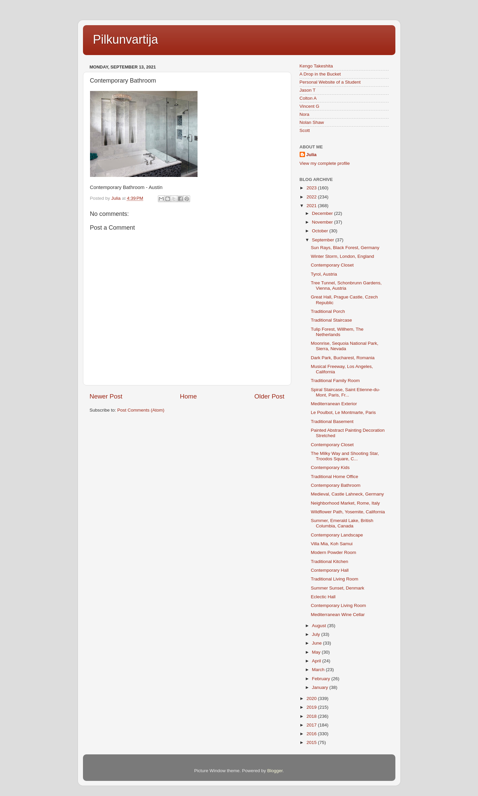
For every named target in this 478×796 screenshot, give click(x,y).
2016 (312, 733)
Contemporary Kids (330, 467)
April (317, 660)
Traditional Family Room (335, 380)
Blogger (275, 770)
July (316, 634)
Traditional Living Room (334, 578)
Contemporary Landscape (337, 534)
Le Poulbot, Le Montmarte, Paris (343, 412)
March (319, 669)
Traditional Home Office (334, 476)
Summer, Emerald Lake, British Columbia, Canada (342, 523)
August (320, 625)
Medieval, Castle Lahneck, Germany (347, 494)
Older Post (269, 396)
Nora (304, 114)
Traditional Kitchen (329, 561)
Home (188, 396)
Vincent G (309, 106)
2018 (312, 716)
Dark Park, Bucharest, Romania (343, 357)
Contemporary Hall (330, 570)
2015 (312, 742)
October (321, 230)
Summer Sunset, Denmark (337, 588)
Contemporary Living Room (338, 605)
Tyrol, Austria (324, 274)
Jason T (308, 90)
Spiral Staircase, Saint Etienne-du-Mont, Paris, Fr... (345, 392)
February (322, 678)
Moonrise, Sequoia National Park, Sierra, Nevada (344, 346)
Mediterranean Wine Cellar (338, 614)
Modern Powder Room (333, 552)
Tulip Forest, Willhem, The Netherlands (337, 332)
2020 (312, 698)
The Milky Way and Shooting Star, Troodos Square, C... (345, 456)
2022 (312, 196)
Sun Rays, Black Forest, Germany (345, 247)
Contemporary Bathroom (335, 485)
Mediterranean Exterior (334, 403)
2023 (312, 187)
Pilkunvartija (125, 39)
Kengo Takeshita (316, 65)
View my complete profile (325, 163)
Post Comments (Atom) (140, 410)
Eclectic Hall (323, 596)
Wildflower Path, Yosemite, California (348, 511)
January (321, 687)
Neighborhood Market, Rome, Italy (345, 503)
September (324, 239)
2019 (312, 707)
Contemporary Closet (332, 265)
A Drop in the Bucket (320, 74)
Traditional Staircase (331, 320)
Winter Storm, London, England (342, 256)
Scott (305, 130)
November (323, 222)
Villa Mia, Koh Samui (331, 543)
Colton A (308, 98)
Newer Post (106, 396)
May (317, 652)
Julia (311, 154)
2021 (312, 205)
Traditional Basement (332, 421)
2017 (312, 725)
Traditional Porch (328, 311)
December (323, 213)
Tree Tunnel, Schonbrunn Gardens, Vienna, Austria (346, 285)
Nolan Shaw (312, 122)
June (317, 643)
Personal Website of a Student (330, 82)
